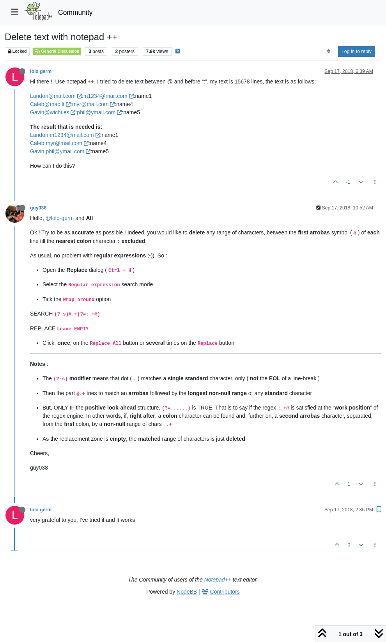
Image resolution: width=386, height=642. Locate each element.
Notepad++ (217, 579)
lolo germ (40, 71)
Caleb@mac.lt (50, 104)
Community (75, 12)
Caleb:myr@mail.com (59, 143)
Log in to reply (357, 51)
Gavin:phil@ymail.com (60, 151)
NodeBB (187, 592)
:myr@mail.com (93, 104)
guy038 (38, 208)
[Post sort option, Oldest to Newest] (328, 51)
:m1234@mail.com (108, 96)
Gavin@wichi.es (52, 112)
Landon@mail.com (56, 96)
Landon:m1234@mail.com (65, 135)
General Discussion (57, 51)
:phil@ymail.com (98, 112)
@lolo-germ (60, 218)
